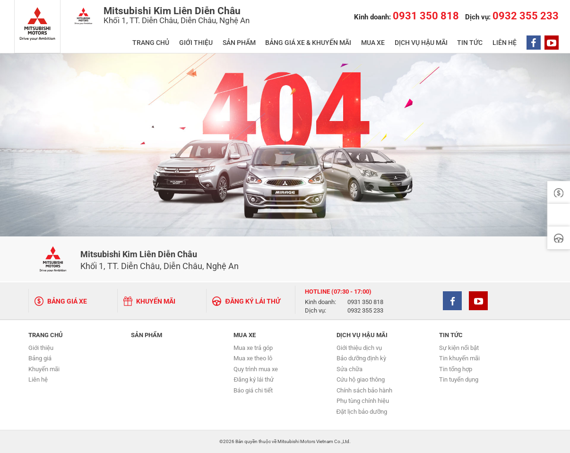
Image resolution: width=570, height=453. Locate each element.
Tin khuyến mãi (459, 358)
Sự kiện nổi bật (459, 347)
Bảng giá (40, 358)
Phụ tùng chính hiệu (363, 400)
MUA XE (373, 43)
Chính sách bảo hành (364, 390)
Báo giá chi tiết (253, 390)
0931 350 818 (365, 302)
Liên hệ (38, 379)
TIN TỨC (470, 43)
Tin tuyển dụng (458, 379)
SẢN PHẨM (239, 43)
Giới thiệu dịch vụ (359, 347)
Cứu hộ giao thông (361, 379)
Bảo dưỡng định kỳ (361, 358)
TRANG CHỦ (150, 43)
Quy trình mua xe (255, 369)
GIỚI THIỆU (196, 43)
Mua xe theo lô (252, 358)
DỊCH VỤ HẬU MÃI (421, 43)
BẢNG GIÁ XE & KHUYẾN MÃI (308, 43)
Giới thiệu (40, 347)
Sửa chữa (350, 369)
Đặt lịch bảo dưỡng (362, 411)
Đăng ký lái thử (253, 379)
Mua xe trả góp (253, 347)
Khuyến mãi (44, 369)
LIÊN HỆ (504, 43)
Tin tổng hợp (455, 369)
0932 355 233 (365, 311)
